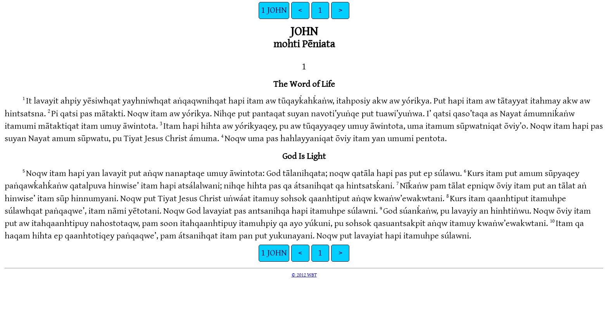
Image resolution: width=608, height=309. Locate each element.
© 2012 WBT (304, 275)
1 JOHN (274, 10)
